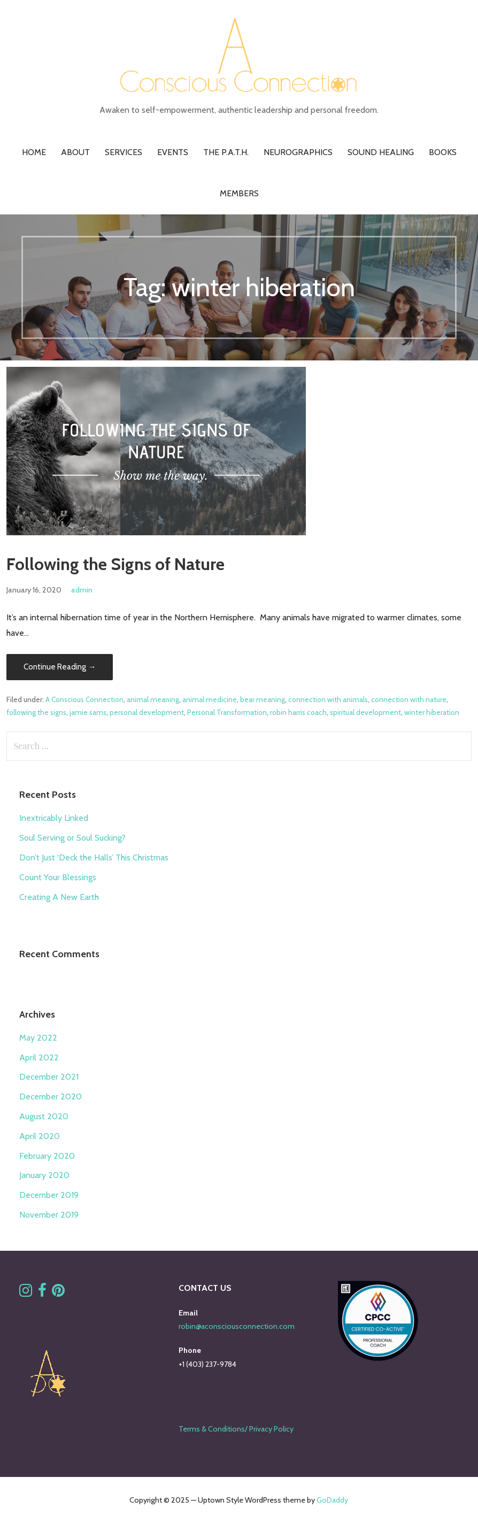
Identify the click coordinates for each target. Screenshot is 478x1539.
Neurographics (298, 152)
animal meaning (153, 699)
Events (172, 152)
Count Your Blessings (57, 877)
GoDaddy (332, 1500)
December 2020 (50, 1096)
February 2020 (47, 1156)
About (75, 152)
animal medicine (209, 699)
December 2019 (49, 1195)
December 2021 (49, 1077)
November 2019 (49, 1215)
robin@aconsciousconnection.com (237, 1326)
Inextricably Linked (53, 818)
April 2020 (39, 1136)
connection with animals (328, 699)
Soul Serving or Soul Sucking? (72, 838)
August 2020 (43, 1116)
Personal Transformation (227, 712)
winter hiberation (431, 712)
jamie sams (88, 712)
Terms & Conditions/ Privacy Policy (236, 1429)
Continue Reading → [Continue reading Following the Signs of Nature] (60, 667)
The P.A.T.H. (226, 152)
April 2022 (39, 1057)
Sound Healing (381, 152)
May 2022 (38, 1038)
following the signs (36, 712)
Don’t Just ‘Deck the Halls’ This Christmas (93, 857)
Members (239, 193)
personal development (147, 712)
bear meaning (262, 699)
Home (34, 152)
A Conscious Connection (84, 699)
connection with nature (408, 699)
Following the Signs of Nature (115, 563)
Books (443, 152)
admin (81, 590)
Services (123, 152)
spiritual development (365, 712)
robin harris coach (298, 712)
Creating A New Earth (59, 897)
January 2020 (44, 1175)
